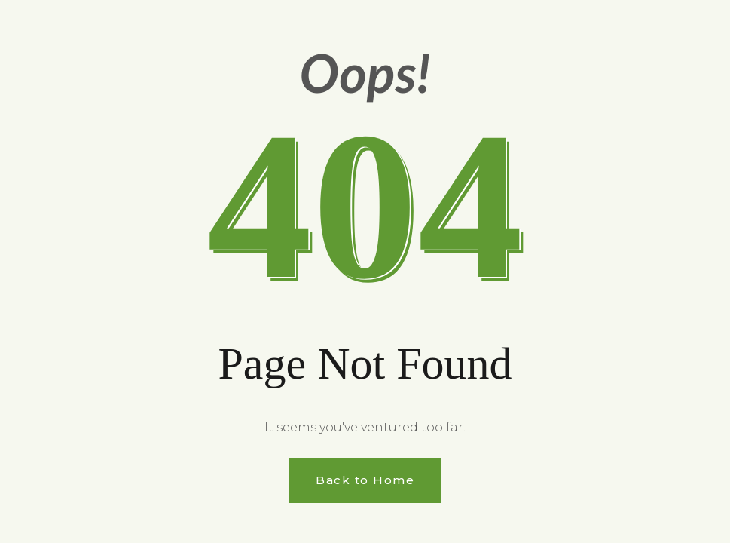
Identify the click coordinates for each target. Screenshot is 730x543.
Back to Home (365, 480)
